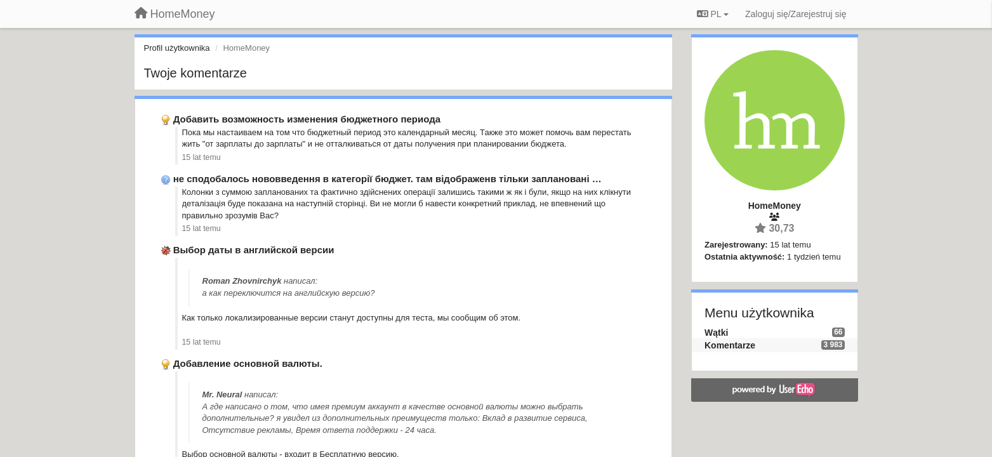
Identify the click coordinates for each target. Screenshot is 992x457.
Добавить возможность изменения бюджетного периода (306, 119)
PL (713, 14)
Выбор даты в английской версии (253, 249)
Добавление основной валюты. (247, 363)
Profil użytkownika (177, 48)
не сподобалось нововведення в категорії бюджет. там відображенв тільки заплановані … (387, 178)
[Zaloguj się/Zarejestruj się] (796, 14)
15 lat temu (201, 157)
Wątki (716, 333)
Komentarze (729, 345)
